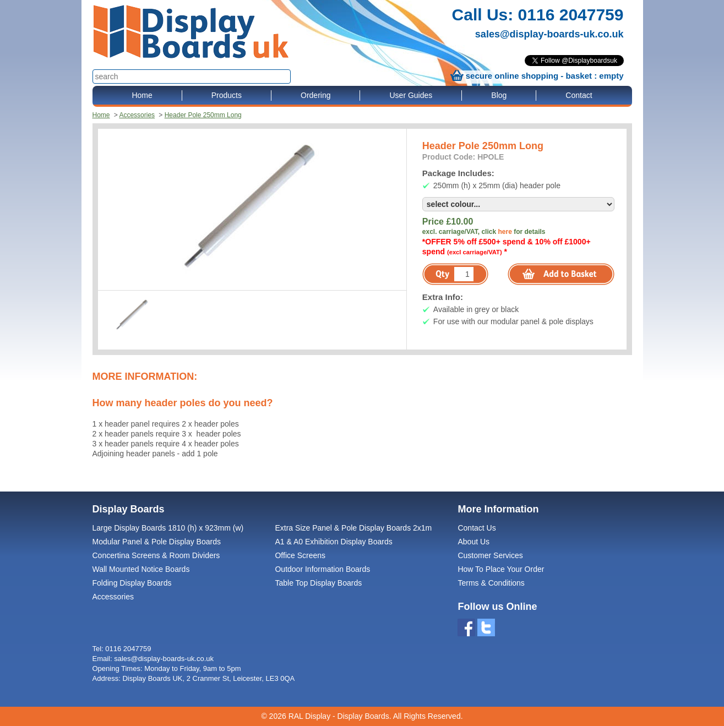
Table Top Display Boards (318, 582)
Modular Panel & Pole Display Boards (156, 541)
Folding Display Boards (132, 582)
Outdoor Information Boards (322, 569)
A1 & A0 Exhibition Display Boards (333, 541)
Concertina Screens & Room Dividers (156, 555)
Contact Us (477, 527)
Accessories (137, 115)
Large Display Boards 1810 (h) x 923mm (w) (168, 527)
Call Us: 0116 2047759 (538, 15)
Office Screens (300, 555)
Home (142, 95)
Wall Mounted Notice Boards (141, 569)
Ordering (315, 95)
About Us (473, 541)
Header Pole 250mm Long (203, 115)
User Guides (410, 95)
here (504, 232)
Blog (499, 95)
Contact (578, 95)
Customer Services (490, 555)
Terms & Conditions (491, 582)
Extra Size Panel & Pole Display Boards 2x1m (353, 527)
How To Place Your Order (501, 569)
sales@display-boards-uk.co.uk (549, 34)
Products (226, 95)
